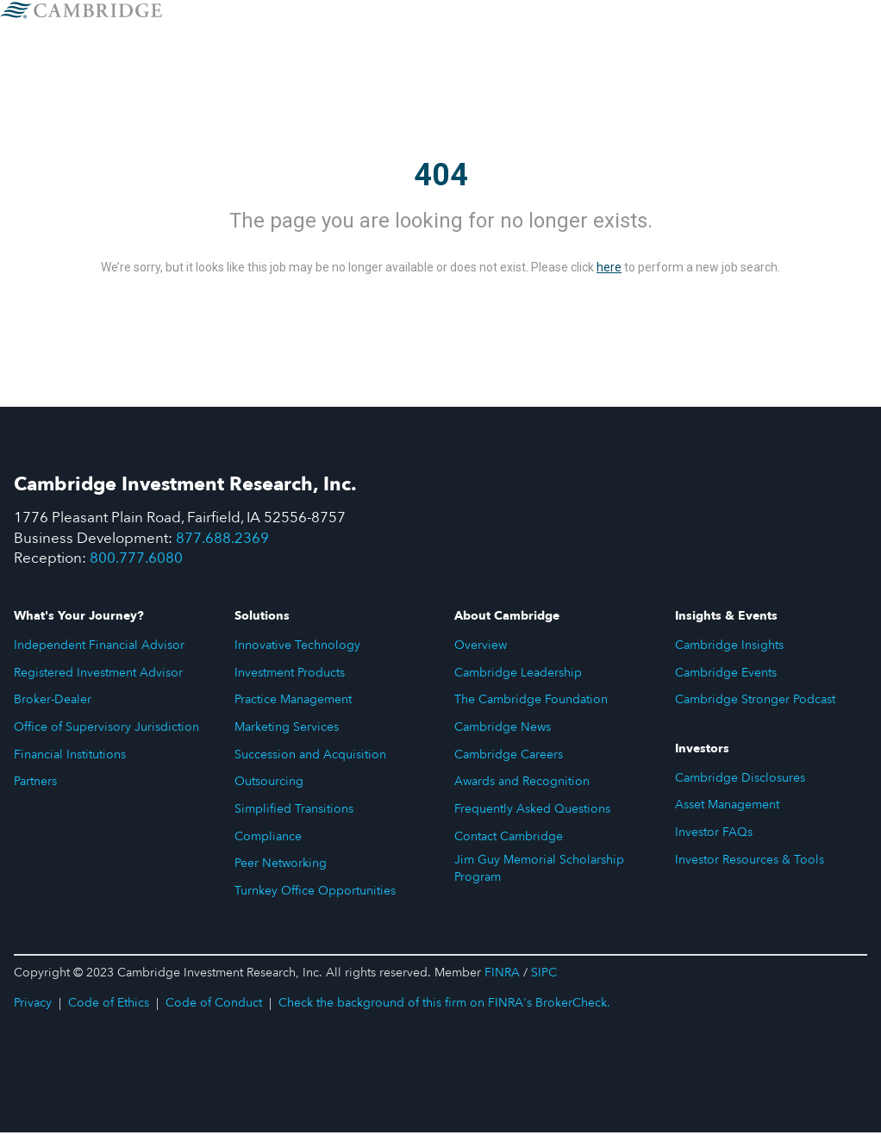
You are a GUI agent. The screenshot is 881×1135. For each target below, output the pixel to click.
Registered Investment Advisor (98, 674)
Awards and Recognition (522, 784)
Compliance (268, 839)
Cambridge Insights (729, 647)
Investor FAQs (714, 834)
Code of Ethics (108, 1005)
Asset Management (727, 807)
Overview (480, 647)
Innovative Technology (297, 647)
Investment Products (289, 674)
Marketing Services (286, 729)
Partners (35, 784)
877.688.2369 (223, 539)
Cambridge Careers (508, 756)
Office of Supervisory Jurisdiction (106, 729)
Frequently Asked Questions (532, 811)
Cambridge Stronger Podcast (755, 702)
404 (441, 175)
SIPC (544, 975)
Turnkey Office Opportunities (315, 893)
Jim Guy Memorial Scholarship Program (539, 871)
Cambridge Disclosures (740, 779)
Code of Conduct (214, 1005)
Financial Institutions (70, 756)
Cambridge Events (726, 674)
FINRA (502, 975)
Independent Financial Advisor (99, 647)
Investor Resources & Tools (749, 862)
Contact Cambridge (508, 839)
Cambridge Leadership (518, 674)
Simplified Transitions (293, 811)
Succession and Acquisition (310, 756)
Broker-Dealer (52, 702)
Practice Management (293, 702)
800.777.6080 (137, 560)
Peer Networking (280, 865)
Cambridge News (502, 729)
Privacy (33, 1005)
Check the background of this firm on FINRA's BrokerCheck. (444, 1005)
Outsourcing (268, 784)
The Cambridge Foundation (531, 702)
